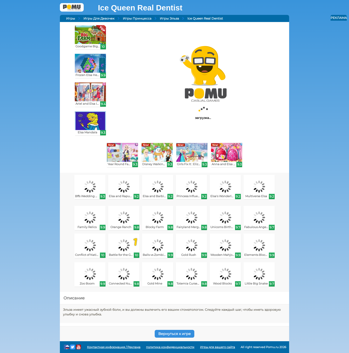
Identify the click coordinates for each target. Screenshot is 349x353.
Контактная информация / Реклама (113, 347)
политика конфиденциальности (170, 347)
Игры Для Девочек (98, 18)
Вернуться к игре (174, 334)
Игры (70, 18)
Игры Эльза (169, 18)
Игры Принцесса (137, 18)
